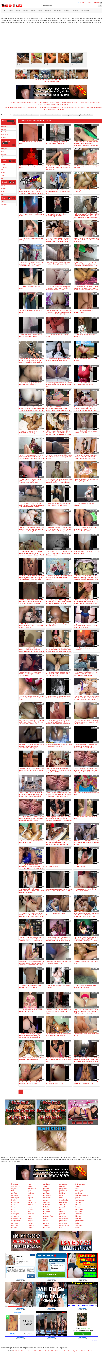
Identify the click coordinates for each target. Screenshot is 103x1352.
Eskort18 (58, 104)
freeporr (30, 1227)
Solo (21, 288)
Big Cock (53, 601)
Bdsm (58, 433)
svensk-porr (32, 1202)
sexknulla (46, 1202)
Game (76, 360)
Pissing (61, 143)
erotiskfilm (63, 1202)
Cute (55, 143)
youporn (30, 1221)
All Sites (4, 202)
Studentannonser (33, 107)
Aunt (25, 264)
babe (13, 1209)
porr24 (77, 1198)
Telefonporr (64, 102)
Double (90, 579)
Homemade (64, 167)
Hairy (21, 384)
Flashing (64, 288)
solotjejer (46, 1184)
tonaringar (79, 1191)
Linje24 (9, 102)
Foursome (60, 770)
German (90, 772)
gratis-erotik (15, 1186)
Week (3, 170)
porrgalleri (62, 1188)
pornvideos (63, 1214)
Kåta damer (60, 109)
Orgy (30, 531)
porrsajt (62, 1207)
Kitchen (31, 916)
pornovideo (63, 1221)
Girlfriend (36, 601)
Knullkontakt (48, 107)
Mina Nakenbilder (73, 102)
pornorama (63, 1223)
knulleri (13, 1200)
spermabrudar (16, 1218)
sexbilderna (32, 1188)
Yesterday (4, 167)
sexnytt (45, 1186)
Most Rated (5, 134)
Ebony (91, 842)
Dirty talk (82, 675)
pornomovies (64, 1225)
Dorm (53, 891)
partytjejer (14, 1195)
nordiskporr (15, 1198)
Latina (40, 193)
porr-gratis (47, 1195)
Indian (49, 191)
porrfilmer (46, 1193)
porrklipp (14, 1227)
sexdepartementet (81, 1195)
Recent (3, 129)
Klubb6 (53, 104)
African (22, 433)
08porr (45, 1221)
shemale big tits (88, 115)
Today (3, 164)
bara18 (77, 1227)
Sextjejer (40, 104)
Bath (21, 143)
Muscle (60, 264)
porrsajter (46, 1227)
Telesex (36, 102)
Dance (49, 987)
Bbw (67, 240)
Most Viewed (5, 132)
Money (36, 336)
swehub (78, 1186)
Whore (79, 241)
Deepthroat (89, 265)
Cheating (31, 264)
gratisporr (31, 1193)
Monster (90, 531)
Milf (32, 265)
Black (27, 433)
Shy (87, 699)
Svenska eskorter (94, 102)
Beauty (37, 191)
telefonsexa (79, 1200)
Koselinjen (48, 102)
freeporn (31, 1225)
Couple (56, 167)
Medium (3, 188)
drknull (30, 1186)
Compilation (54, 457)
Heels (64, 820)
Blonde (22, 481)
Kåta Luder (8, 107)
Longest (3, 137)
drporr (45, 1218)
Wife (60, 216)
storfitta (30, 1204)
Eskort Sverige (84, 102)
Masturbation (24, 336)
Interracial (94, 240)
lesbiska (46, 1207)
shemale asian (26, 115)
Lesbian (35, 603)
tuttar (77, 1188)
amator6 (62, 1204)
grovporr (31, 1209)
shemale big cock (67, 115)
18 (75, 216)
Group (67, 770)
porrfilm (46, 1188)
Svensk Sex (75, 107)
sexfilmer (46, 1204)
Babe (95, 216)
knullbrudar (15, 1202)
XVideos (4, 205)
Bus (27, 891)
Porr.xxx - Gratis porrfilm (51, 81)
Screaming (58, 746)
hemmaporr (79, 1209)
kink (60, 1227)
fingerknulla (63, 1200)
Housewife (92, 217)
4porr (29, 1191)
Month (3, 172)
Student (55, 191)
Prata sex (42, 102)
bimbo (13, 1207)
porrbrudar (63, 1191)
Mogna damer (51, 109)
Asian (48, 264)
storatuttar (79, 1225)
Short (3, 186)
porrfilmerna (79, 1221)
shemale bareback (45, 115)
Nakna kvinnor (22, 107)
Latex (69, 820)
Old (38, 362)
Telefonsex (30, 102)
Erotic (54, 264)
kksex (45, 1214)
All (2, 157)
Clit (87, 770)
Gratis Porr (59, 107)
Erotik (54, 107)
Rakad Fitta (67, 107)
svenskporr (15, 1214)
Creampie (58, 241)
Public (56, 290)
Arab (76, 698)
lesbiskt (62, 1193)
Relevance (4, 126)
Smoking (77, 649)
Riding (96, 842)
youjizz (30, 1223)
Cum (26, 193)
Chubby (49, 143)
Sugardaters (93, 107)
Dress (36, 649)
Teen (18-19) (60, 314)
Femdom (61, 1011)
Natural (55, 531)
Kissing (26, 579)
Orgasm (84, 145)
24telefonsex (80, 1184)
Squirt (34, 748)
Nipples (66, 264)
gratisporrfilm (48, 1216)
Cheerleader (82, 290)
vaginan (30, 1198)
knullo (13, 1211)
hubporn (78, 1207)
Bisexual (92, 577)
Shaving (77, 167)
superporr (78, 1211)
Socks (39, 722)
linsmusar (14, 1184)
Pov (55, 360)
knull (13, 1204)
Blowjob (88, 143)
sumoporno (15, 1216)
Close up (83, 264)
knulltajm (46, 1211)
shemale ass (35, 115)
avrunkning (31, 1214)
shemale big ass (56, 115)
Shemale (96, 2)
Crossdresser (28, 649)
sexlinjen (78, 1193)
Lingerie (32, 579)
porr (60, 1209)
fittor (12, 1191)
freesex (62, 1211)
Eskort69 (15, 107)
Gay (89, 2)
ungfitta (13, 1188)
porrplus (46, 1223)
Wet (96, 145)
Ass (82, 143)
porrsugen (63, 1184)
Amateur (77, 143)
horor (29, 1184)
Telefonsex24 (56, 102)
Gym (35, 529)
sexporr (46, 1200)
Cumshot (61, 482)
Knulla (88, 107)
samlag (78, 1202)
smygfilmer (47, 1191)
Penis (39, 651)
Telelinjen (15, 102)
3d (47, 240)
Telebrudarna (22, 102)
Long (2, 191)
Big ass (53, 625)
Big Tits (61, 601)
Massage (63, 457)
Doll (95, 603)
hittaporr (78, 1216)
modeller (62, 1186)
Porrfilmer (82, 107)
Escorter (41, 107)
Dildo (63, 408)
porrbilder (46, 1209)
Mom (30, 482)
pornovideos (63, 1218)
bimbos (78, 1204)
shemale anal (17, 115)
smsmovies (47, 1198)
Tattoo (86, 627)
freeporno (14, 1225)
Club (21, 649)
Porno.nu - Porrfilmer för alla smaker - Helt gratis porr (51, 79)
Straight (82, 2)
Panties (62, 651)
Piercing (54, 866)
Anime (21, 1011)
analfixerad (79, 1214)
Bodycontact (65, 104)
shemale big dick (77, 115)
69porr (30, 1216)
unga (29, 1200)
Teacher (62, 191)
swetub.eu (16, 1351)
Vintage (60, 698)
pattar (77, 1223)
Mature (32, 891)
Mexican (77, 336)
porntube (62, 1216)
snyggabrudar (16, 1221)
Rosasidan (47, 104)
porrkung (31, 1218)
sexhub (78, 1218)
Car (52, 241)
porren (30, 1207)
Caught (96, 698)
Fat (95, 265)
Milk (96, 722)
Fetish (61, 434)
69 (47, 770)
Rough (91, 145)
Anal (28, 191)
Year (2, 175)
